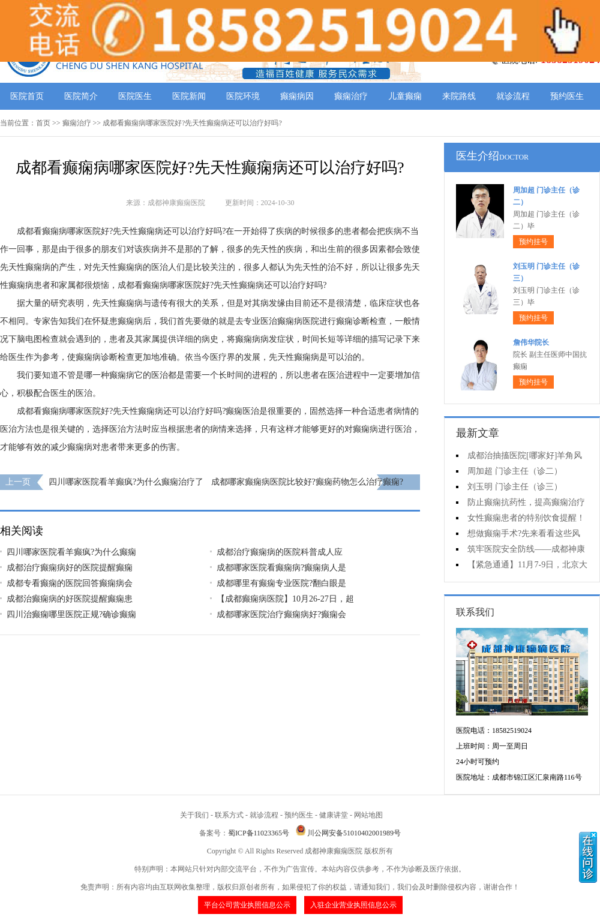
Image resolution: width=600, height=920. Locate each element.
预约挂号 (533, 241)
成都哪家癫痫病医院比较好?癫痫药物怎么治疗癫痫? (307, 481)
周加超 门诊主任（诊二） (514, 471)
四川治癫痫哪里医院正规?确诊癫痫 (71, 614)
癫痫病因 (297, 96)
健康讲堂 (333, 815)
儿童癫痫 (405, 96)
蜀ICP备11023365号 (258, 833)
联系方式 (229, 815)
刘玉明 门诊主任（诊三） (514, 486)
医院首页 (27, 96)
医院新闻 (189, 96)
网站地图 (368, 815)
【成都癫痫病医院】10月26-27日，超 (285, 598)
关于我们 (194, 815)
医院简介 (81, 96)
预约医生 (567, 96)
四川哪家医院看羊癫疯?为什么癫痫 (71, 552)
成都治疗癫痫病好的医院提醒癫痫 (70, 567)
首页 (43, 123)
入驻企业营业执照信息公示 (353, 905)
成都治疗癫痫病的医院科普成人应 (280, 552)
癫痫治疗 (351, 96)
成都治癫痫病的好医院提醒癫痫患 (70, 598)
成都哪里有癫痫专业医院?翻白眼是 (281, 583)
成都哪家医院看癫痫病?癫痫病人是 (281, 567)
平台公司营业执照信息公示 (247, 905)
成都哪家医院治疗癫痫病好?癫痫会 (281, 614)
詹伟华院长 (531, 342)
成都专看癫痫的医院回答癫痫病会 (70, 583)
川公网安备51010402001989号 (354, 833)
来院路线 (459, 96)
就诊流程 (513, 96)
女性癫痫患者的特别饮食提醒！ (526, 517)
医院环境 (243, 96)
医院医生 (135, 96)
